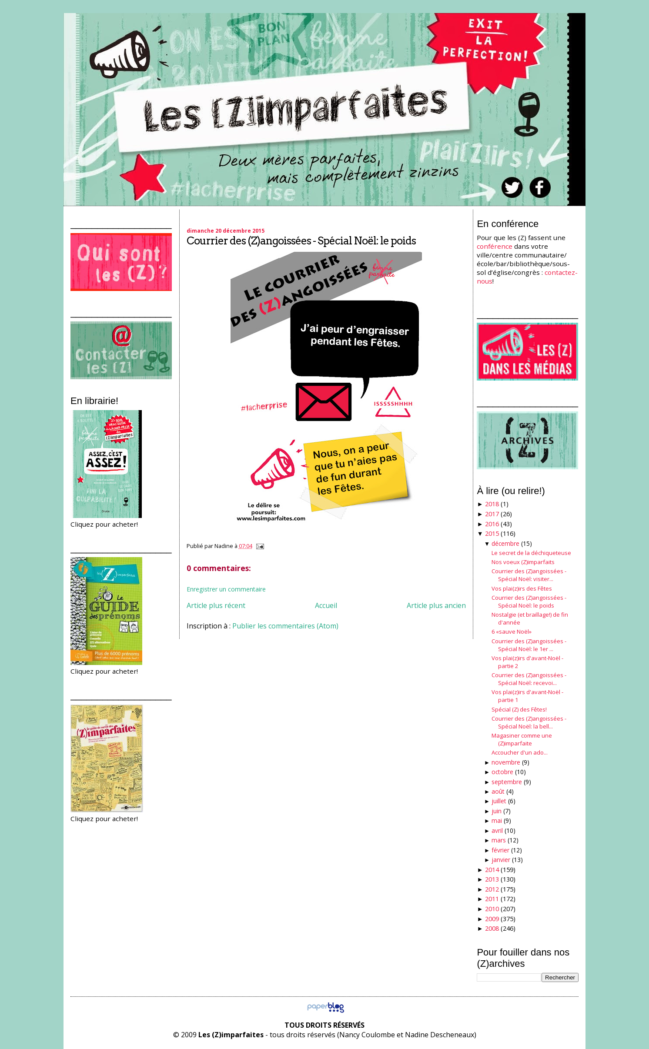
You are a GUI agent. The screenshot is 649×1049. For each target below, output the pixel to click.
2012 (492, 889)
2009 (492, 919)
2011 (492, 899)
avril (497, 830)
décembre (505, 543)
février (500, 850)
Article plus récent (216, 605)
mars (499, 840)
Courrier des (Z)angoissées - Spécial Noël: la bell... (529, 722)
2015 (492, 533)
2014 (492, 869)
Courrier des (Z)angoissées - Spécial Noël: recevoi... (529, 679)
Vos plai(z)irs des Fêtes (522, 588)
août (498, 791)
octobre (502, 772)
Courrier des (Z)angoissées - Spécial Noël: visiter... (529, 575)
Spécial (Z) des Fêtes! (519, 709)
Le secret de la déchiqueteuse (531, 553)
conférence (494, 246)
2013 (492, 879)
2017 (492, 514)
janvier (501, 859)
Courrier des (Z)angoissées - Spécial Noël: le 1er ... (529, 645)
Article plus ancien (436, 605)
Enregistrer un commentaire (226, 589)
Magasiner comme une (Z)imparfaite (522, 739)
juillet (499, 801)
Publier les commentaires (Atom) (285, 626)
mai (497, 820)
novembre (506, 762)
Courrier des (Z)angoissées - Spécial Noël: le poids (301, 240)
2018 (492, 504)
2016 (492, 524)
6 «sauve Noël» (512, 631)
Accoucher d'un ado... (520, 752)
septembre (507, 782)
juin (497, 811)
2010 (492, 909)
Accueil (326, 605)
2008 (492, 928)
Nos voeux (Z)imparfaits (523, 562)
